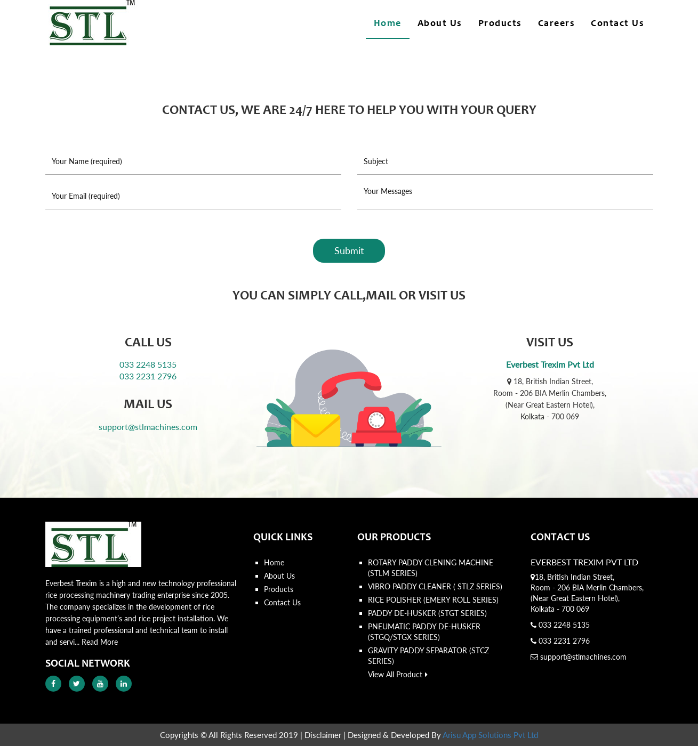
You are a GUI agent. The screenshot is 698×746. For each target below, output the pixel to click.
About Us (440, 24)
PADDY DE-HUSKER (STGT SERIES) (427, 613)
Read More (100, 641)
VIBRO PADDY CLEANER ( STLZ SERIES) (435, 586)
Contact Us (617, 24)
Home (388, 24)
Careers (556, 24)
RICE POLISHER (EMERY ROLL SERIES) (433, 599)
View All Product (398, 674)
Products (500, 24)
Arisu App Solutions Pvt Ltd (490, 735)
